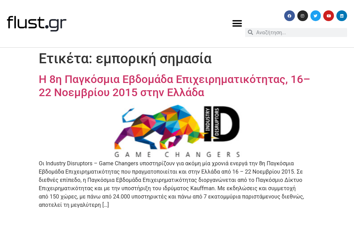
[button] (237, 23)
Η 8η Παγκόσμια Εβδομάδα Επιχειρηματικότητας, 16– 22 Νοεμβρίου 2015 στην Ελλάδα (174, 86)
